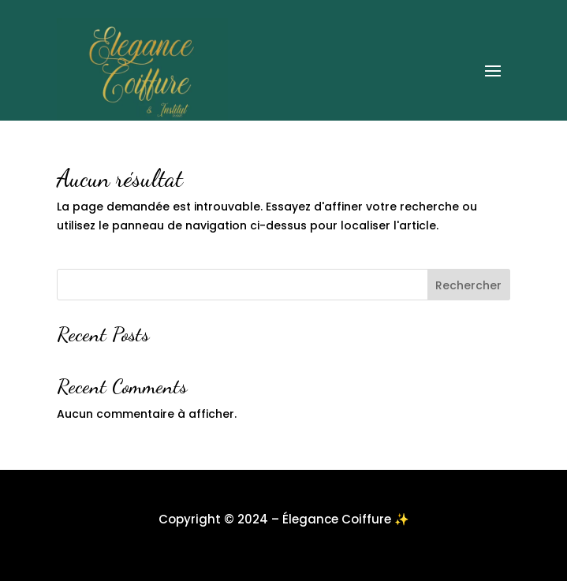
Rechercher (468, 285)
